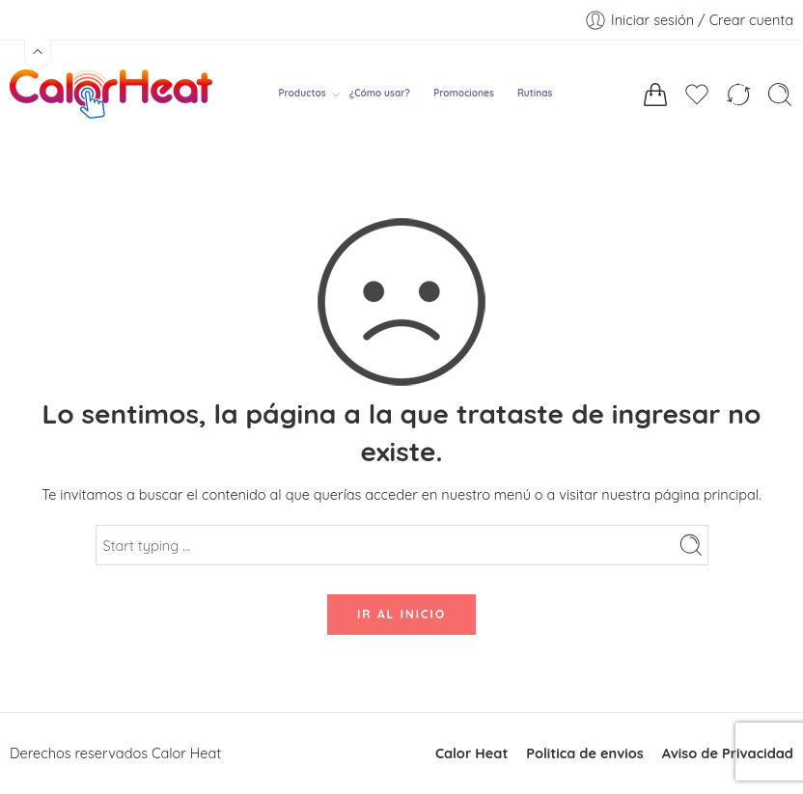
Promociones (463, 93)
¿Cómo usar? (379, 93)
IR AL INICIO (401, 614)
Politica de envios (585, 753)
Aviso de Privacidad (727, 753)
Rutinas (534, 93)
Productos (301, 94)
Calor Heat (471, 753)
